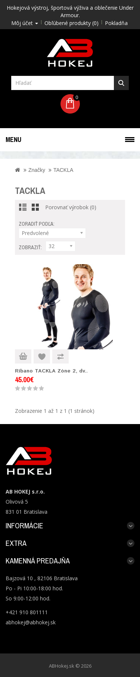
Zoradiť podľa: (37, 223)
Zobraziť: (30, 247)
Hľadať (121, 83)
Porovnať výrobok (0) (70, 207)
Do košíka (23, 356)
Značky (36, 170)
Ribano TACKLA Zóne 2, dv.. (51, 371)
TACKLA (63, 170)
